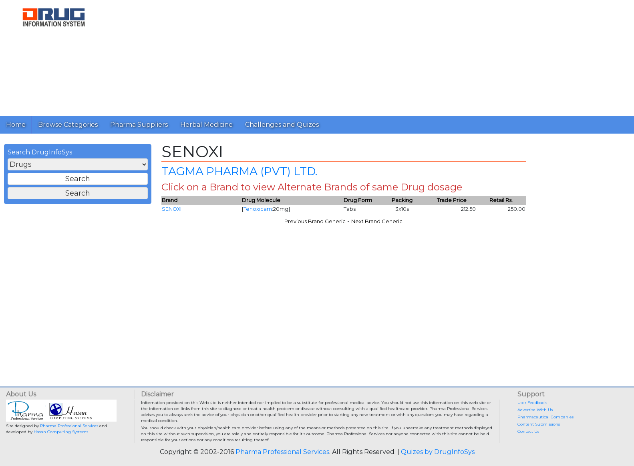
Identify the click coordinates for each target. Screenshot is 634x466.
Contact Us (528, 431)
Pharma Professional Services (69, 425)
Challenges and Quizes (282, 124)
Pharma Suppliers (139, 124)
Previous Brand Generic (315, 221)
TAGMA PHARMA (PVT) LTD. (239, 171)
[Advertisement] (347, 56)
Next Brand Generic (377, 221)
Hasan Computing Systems (61, 431)
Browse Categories (68, 124)
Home (16, 124)
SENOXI (171, 209)
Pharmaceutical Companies (545, 417)
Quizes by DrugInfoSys (438, 452)
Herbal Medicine (206, 124)
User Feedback (532, 402)
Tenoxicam (258, 209)
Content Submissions (538, 424)
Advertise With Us (535, 409)
